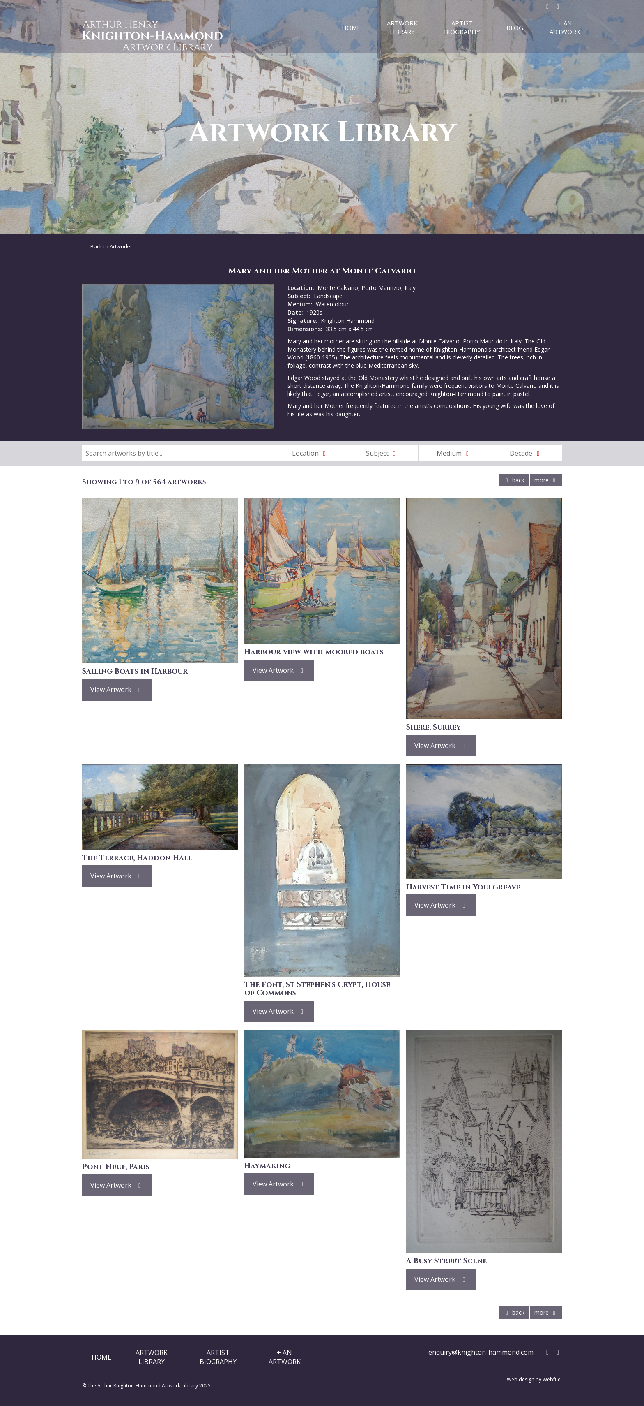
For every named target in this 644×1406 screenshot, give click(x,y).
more (546, 480)
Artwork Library (402, 27)
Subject (382, 453)
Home (351, 27)
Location (310, 453)
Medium (454, 453)
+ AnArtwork (285, 1357)
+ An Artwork (565, 27)
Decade (526, 453)
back (513, 480)
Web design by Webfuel (534, 1379)
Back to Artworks (107, 246)
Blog (514, 27)
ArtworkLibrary (152, 1357)
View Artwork (117, 689)
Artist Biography (462, 27)
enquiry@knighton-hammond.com (481, 1352)
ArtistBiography (218, 1357)
